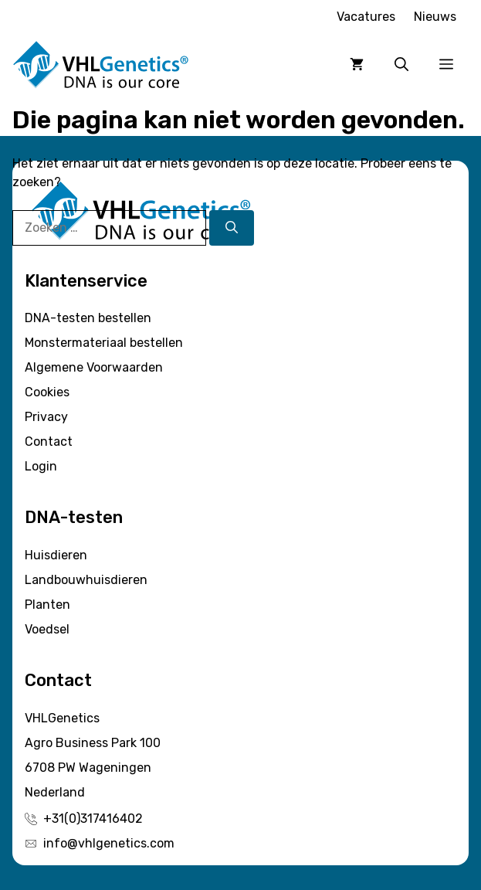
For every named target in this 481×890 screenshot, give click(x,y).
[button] (401, 65)
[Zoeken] (231, 228)
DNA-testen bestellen (88, 318)
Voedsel (47, 629)
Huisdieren (56, 555)
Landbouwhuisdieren (86, 579)
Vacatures (366, 16)
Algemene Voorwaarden (94, 367)
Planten (47, 604)
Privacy (46, 416)
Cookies (47, 392)
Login (41, 466)
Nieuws (435, 16)
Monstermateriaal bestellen (104, 342)
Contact (49, 441)
